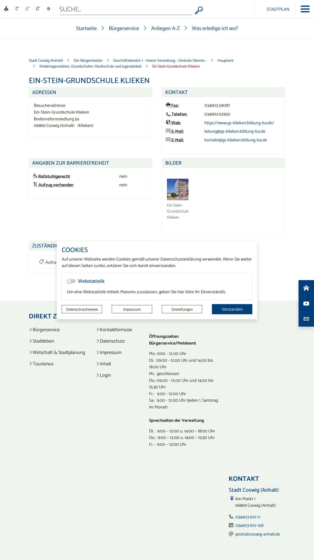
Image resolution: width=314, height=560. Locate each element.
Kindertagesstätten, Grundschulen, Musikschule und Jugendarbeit (90, 66)
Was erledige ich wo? (215, 28)
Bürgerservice (124, 28)
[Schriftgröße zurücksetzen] (27, 9)
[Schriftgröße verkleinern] (16, 9)
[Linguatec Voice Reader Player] (6, 9)
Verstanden (232, 309)
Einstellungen (182, 309)
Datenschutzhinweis (82, 309)
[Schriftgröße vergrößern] (37, 9)
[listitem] (57, 329)
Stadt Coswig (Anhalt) (46, 60)
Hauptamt (225, 60)
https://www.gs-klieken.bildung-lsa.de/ (239, 122)
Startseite (86, 28)
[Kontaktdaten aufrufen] (306, 319)
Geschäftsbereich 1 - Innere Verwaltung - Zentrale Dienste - (160, 60)
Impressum (132, 309)
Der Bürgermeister (88, 60)
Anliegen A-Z (165, 28)
